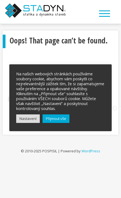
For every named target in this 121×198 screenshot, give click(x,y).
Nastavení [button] (27, 118)
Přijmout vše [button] (56, 118)
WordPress (90, 150)
